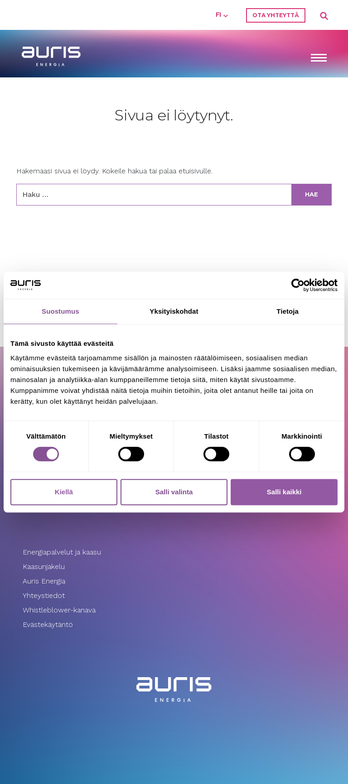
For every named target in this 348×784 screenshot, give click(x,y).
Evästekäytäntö (49, 624)
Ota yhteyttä (275, 15)
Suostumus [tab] (60, 311)
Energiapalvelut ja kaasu (62, 552)
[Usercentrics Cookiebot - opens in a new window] (298, 285)
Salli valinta (174, 492)
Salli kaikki (284, 492)
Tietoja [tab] (287, 311)
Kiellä (64, 492)
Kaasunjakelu (44, 566)
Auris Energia (44, 581)
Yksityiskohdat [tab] (174, 311)
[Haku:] (154, 195)
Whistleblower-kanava (59, 610)
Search (324, 16)
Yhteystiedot (44, 595)
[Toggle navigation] (318, 59)
